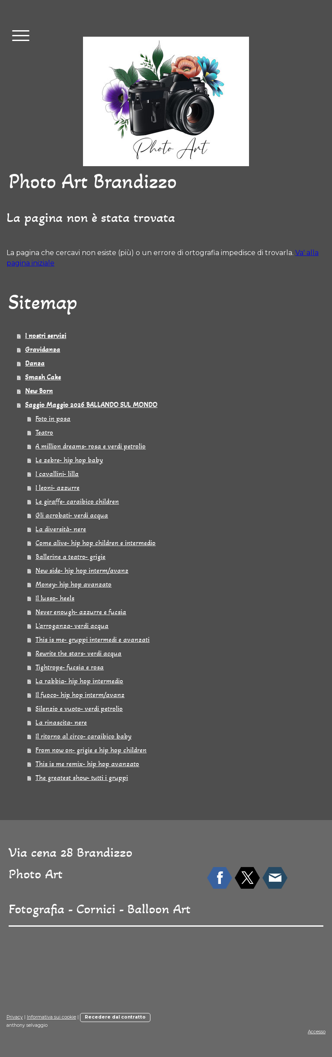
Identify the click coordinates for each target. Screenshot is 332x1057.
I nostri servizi (45, 335)
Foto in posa (52, 418)
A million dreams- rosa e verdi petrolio (90, 446)
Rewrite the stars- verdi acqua (78, 653)
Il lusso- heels (54, 598)
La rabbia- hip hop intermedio (79, 681)
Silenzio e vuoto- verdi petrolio (79, 708)
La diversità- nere (60, 529)
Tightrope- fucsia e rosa (69, 667)
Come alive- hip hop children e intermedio (95, 543)
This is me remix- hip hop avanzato (87, 764)
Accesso (317, 1032)
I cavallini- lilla (57, 474)
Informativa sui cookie (51, 1017)
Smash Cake (43, 377)
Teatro (44, 432)
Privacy (14, 1017)
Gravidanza (42, 349)
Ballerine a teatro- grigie (70, 556)
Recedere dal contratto (115, 1017)
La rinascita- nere (61, 722)
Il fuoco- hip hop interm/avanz (79, 695)
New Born (39, 391)
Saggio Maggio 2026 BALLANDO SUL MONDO (91, 405)
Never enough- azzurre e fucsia (80, 612)
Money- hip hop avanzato (73, 584)
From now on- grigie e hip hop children (91, 750)
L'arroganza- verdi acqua (72, 626)
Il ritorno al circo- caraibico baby (83, 736)
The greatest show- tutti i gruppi (81, 777)
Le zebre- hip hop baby (69, 460)
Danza (35, 363)
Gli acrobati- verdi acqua (71, 515)
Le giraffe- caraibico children (77, 501)
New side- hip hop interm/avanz (81, 570)
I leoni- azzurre (57, 487)
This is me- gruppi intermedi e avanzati (92, 639)
